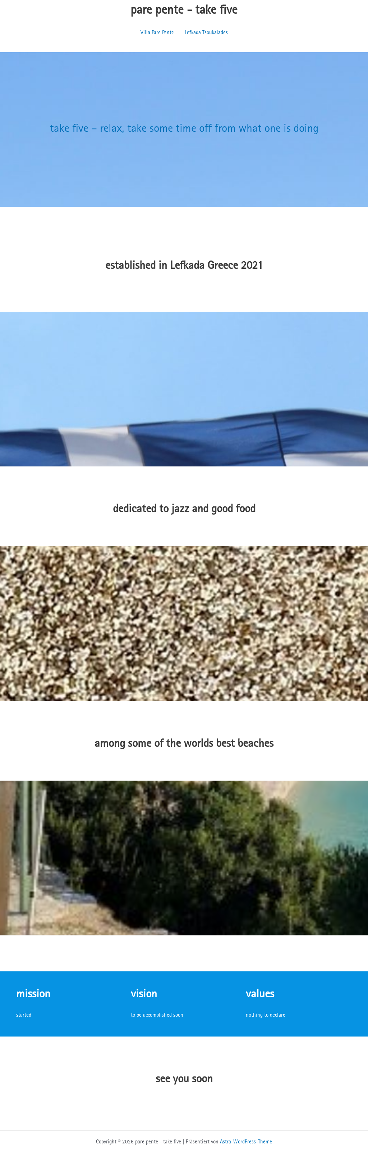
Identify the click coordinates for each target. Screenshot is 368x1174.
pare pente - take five (184, 11)
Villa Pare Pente (157, 33)
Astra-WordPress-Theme (246, 1142)
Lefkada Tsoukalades (206, 33)
